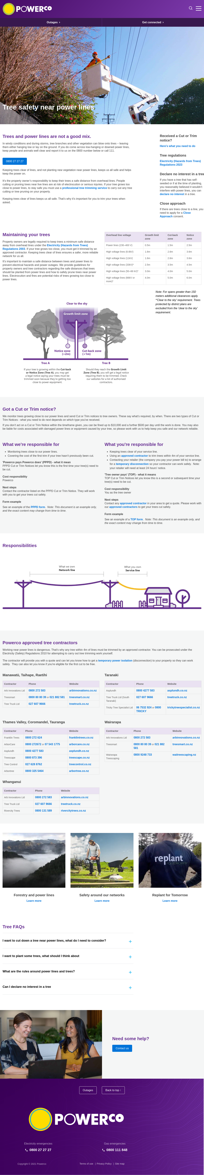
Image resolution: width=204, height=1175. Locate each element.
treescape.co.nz (79, 757)
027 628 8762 (33, 764)
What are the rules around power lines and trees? (39, 971)
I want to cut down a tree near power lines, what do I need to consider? (54, 940)
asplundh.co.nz (177, 690)
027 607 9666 (37, 703)
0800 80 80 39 (37, 697)
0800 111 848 (116, 1150)
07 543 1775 (52, 744)
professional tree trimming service (84, 188)
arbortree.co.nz (79, 770)
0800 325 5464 (34, 770)
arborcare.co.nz (79, 744)
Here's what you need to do (177, 146)
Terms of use (86, 1163)
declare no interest (172, 194)
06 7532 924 (143, 707)
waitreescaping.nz (184, 754)
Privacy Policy (104, 1163)
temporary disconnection (132, 464)
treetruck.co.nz (79, 703)
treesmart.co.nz (79, 697)
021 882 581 (57, 697)
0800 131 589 (43, 810)
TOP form (136, 519)
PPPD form (38, 507)
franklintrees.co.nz (81, 737)
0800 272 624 (33, 737)
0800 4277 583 (145, 690)
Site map (119, 1163)
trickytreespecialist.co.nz (183, 707)
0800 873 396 (33, 757)
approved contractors (123, 506)
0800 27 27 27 (14, 161)
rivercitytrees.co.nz (73, 810)
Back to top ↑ (113, 1090)
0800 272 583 (37, 690)
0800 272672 (33, 744)
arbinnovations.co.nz (83, 690)
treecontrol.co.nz (80, 764)
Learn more (34, 900)
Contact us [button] (122, 1048)
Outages (88, 1090)
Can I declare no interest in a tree (27, 986)
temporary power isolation (115, 660)
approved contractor (134, 455)
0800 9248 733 (143, 754)
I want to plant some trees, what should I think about (41, 956)
